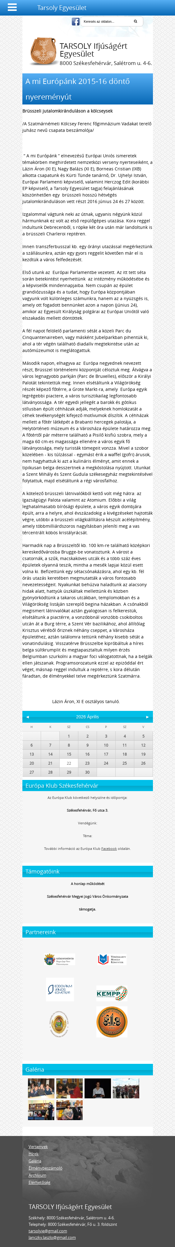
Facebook (109, 848)
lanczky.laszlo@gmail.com (52, 1237)
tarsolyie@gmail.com (48, 1231)
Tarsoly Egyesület (61, 7)
